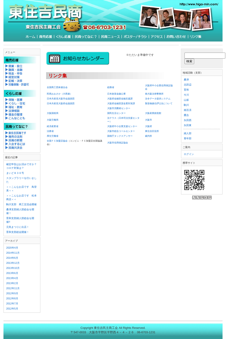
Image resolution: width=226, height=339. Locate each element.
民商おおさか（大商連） (59, 93)
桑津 (186, 79)
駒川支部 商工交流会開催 (21, 204)
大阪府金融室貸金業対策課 (121, 103)
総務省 (110, 87)
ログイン (189, 154)
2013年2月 (12, 283)
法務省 (50, 131)
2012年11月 (13, 288)
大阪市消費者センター (118, 108)
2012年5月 (12, 308)
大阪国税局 (52, 113)
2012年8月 (12, 298)
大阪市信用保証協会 (117, 142)
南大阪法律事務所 (154, 93)
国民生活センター (116, 113)
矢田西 (187, 120)
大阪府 (148, 126)
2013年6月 (12, 273)
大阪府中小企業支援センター (122, 126)
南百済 (187, 110)
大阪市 (148, 120)
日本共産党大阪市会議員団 (60, 98)
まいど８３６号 (15, 173)
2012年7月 (12, 303)
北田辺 (187, 84)
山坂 (186, 99)
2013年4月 (12, 278)
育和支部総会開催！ (17, 232)
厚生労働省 (52, 136)
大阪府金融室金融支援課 (120, 98)
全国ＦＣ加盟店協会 (57, 141)
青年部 (187, 138)
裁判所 (148, 136)
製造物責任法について (158, 103)
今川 (186, 94)
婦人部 (187, 133)
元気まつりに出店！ (17, 227)
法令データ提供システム (157, 98)
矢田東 (187, 125)
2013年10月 (13, 268)
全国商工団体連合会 (57, 87)
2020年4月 (12, 247)
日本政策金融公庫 (116, 93)
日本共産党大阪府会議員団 (60, 103)
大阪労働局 (52, 120)
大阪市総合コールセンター (121, 131)
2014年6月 (12, 257)
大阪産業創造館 (153, 113)
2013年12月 (13, 263)
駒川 (186, 105)
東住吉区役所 (152, 131)
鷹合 (186, 115)
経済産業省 (52, 126)
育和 (186, 89)
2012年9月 (12, 293)
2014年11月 (13, 252)
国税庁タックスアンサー (120, 136)
